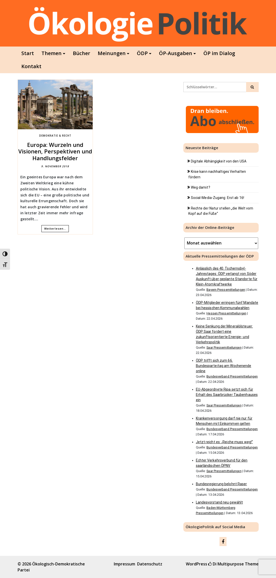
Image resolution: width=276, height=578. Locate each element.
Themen (51, 53)
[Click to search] (252, 87)
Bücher (81, 53)
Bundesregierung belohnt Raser (221, 484)
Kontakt (31, 66)
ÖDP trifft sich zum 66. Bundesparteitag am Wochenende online (223, 365)
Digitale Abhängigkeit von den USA (218, 161)
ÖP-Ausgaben (175, 53)
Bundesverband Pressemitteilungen (232, 376)
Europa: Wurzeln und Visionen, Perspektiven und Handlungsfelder (55, 151)
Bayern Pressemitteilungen (225, 290)
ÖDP (142, 53)
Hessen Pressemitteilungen (226, 313)
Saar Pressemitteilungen (223, 347)
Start (27, 53)
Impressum (124, 564)
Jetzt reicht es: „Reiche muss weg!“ (224, 442)
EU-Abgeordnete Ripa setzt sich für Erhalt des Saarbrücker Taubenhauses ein (227, 394)
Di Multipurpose (226, 564)
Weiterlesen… (55, 228)
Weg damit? (200, 187)
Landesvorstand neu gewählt (219, 502)
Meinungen (112, 53)
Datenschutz (149, 564)
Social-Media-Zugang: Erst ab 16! (217, 198)
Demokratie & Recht (55, 135)
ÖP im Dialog (219, 53)
